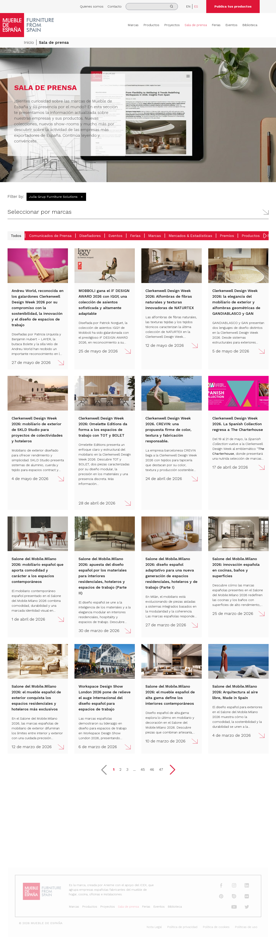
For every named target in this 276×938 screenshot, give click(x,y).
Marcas (133, 25)
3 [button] (127, 769)
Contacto (115, 6)
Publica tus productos (233, 6)
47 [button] (161, 769)
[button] (138, 212)
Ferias (216, 25)
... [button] (134, 769)
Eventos (231, 25)
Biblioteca (249, 25)
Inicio (29, 42)
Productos (151, 25)
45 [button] (143, 769)
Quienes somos (91, 6)
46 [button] (152, 769)
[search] (152, 6)
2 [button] (120, 769)
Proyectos (172, 25)
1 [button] (113, 769)
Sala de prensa (196, 25)
